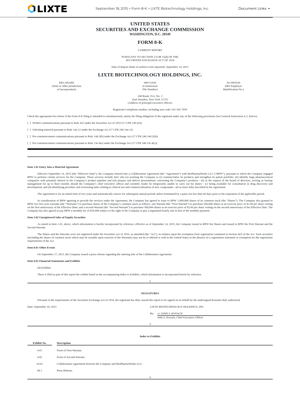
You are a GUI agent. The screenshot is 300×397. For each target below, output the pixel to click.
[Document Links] (255, 8)
